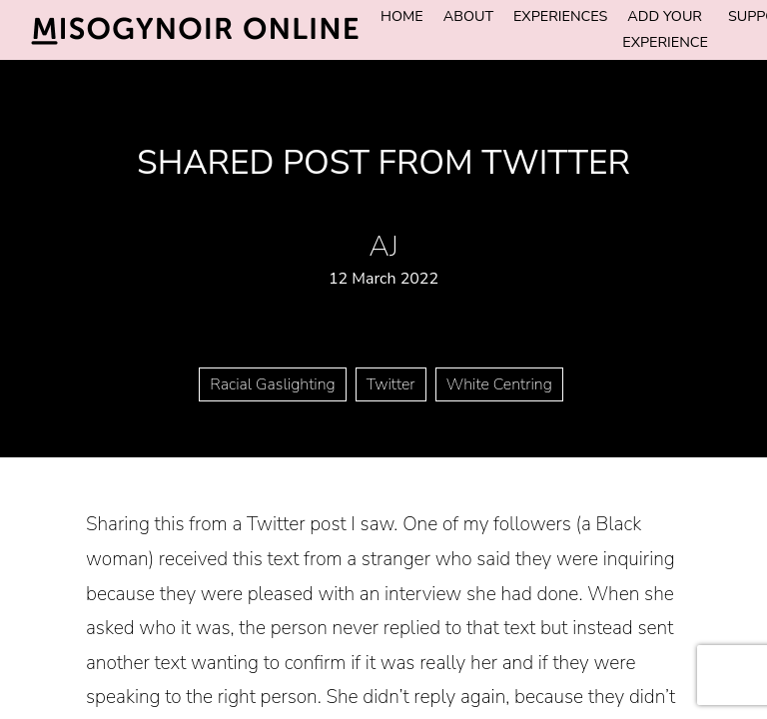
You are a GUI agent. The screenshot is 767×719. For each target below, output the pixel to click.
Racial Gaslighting (273, 384)
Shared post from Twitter (383, 163)
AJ (383, 246)
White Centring (499, 384)
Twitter (391, 384)
